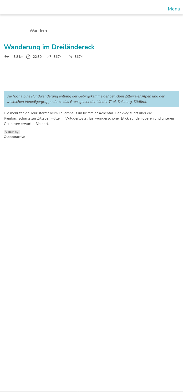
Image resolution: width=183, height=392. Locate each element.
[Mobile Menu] (173, 9)
